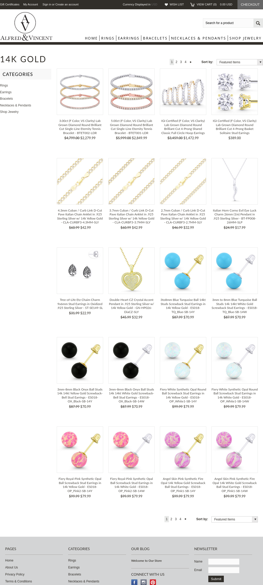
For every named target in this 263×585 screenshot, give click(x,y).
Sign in (47, 4)
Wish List (177, 4)
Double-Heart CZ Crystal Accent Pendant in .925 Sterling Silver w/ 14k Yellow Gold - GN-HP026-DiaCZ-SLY (131, 306)
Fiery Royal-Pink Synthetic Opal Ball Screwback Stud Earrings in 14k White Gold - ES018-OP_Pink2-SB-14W (131, 485)
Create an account (67, 4)
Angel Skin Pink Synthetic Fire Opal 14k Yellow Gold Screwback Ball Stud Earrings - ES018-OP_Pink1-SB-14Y (183, 485)
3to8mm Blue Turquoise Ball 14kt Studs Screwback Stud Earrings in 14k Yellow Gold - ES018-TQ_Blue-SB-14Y (183, 306)
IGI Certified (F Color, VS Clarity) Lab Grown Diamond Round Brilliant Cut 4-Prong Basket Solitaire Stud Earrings (235, 127)
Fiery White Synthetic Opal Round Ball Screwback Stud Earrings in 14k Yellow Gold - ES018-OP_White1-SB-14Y (183, 395)
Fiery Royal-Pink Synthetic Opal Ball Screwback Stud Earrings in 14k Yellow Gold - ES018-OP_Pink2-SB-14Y (80, 485)
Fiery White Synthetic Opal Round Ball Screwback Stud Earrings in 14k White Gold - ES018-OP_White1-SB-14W (234, 395)
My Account (30, 4)
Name (198, 561)
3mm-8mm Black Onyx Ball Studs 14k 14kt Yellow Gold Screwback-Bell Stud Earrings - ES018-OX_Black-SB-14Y (80, 395)
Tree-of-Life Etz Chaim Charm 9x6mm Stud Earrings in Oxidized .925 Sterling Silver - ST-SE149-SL (80, 304)
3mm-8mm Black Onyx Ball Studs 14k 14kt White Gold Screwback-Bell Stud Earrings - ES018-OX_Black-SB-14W (131, 395)
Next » (191, 62)
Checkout (250, 4)
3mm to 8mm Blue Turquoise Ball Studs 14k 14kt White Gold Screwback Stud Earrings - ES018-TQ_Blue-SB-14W (235, 306)
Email (198, 570)
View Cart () (214, 4)
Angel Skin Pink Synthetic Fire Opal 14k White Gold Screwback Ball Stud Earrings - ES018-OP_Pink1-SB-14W (234, 485)
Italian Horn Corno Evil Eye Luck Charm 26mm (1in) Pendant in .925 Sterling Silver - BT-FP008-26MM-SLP (235, 216)
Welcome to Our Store (146, 561)
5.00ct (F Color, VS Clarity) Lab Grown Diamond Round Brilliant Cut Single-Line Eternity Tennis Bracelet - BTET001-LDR (131, 127)
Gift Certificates (9, 4)
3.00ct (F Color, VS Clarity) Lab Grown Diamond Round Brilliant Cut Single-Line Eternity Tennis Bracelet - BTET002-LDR (79, 127)
